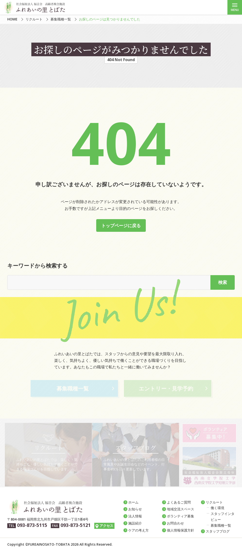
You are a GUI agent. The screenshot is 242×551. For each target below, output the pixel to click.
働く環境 (217, 507)
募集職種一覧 (61, 19)
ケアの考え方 (138, 530)
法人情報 (135, 516)
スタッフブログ (218, 531)
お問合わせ (175, 523)
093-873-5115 (32, 525)
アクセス (106, 525)
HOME (12, 19)
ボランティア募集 (180, 516)
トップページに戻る (121, 225)
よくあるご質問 (179, 502)
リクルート (34, 19)
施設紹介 (135, 523)
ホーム (133, 502)
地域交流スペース (180, 509)
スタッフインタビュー (222, 516)
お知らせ (135, 509)
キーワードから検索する (37, 265)
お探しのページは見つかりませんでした (109, 19)
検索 (222, 282)
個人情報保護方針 (180, 530)
